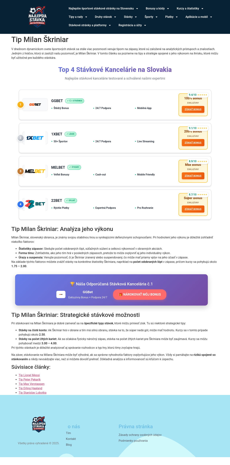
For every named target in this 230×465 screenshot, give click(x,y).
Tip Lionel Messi (29, 383)
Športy (151, 17)
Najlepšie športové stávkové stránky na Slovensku (104, 8)
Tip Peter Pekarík (30, 387)
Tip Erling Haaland (30, 396)
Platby (171, 17)
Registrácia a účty (133, 25)
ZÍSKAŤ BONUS (192, 110)
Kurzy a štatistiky (190, 8)
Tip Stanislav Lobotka (33, 400)
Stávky (130, 17)
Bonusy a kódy (157, 8)
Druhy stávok (106, 17)
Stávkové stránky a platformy (90, 25)
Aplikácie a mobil (199, 17)
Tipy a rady (78, 17)
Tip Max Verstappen (32, 391)
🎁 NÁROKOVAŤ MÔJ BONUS (140, 302)
